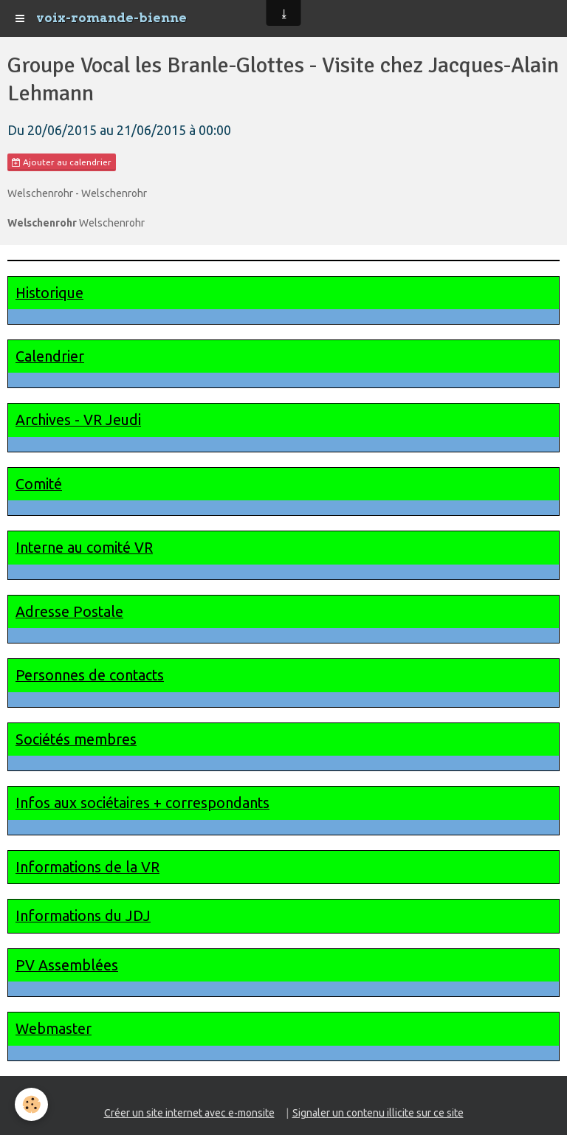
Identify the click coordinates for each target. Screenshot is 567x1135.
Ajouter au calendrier (61, 162)
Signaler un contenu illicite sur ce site (378, 1113)
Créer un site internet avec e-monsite (189, 1113)
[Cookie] (31, 1104)
